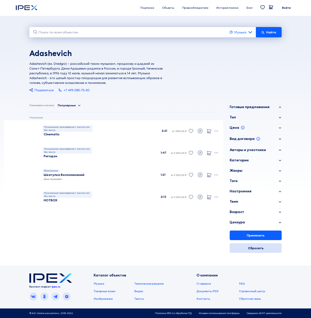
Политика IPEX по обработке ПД (173, 313)
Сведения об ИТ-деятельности (264, 313)
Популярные (69, 105)
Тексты (139, 299)
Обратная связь (250, 299)
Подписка (147, 8)
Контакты (203, 299)
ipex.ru (56, 286)
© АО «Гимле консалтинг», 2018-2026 (51, 313)
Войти (286, 8)
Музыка (241, 32)
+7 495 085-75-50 (73, 90)
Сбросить (256, 248)
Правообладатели (195, 8)
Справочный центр (252, 291)
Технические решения (149, 283)
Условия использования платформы (219, 313)
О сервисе (204, 283)
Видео (138, 291)
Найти (268, 32)
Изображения (103, 299)
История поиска (227, 8)
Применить (256, 235)
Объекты (168, 8)
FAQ (242, 283)
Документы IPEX (207, 291)
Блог (249, 8)
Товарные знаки (104, 291)
